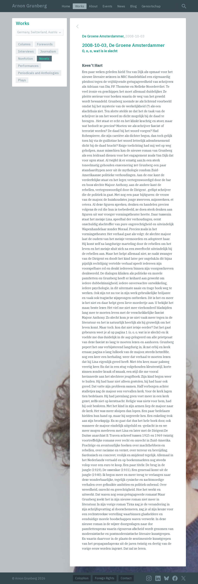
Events (107, 6)
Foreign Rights (104, 578)
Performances (28, 66)
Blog (133, 6)
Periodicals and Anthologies (38, 73)
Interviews (26, 51)
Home (66, 6)
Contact (126, 578)
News (121, 6)
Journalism (48, 51)
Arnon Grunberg (29, 6)
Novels (44, 58)
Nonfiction (25, 58)
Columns (24, 44)
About (93, 6)
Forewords (45, 44)
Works (79, 6)
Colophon (81, 578)
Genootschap (151, 6)
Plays (22, 80)
